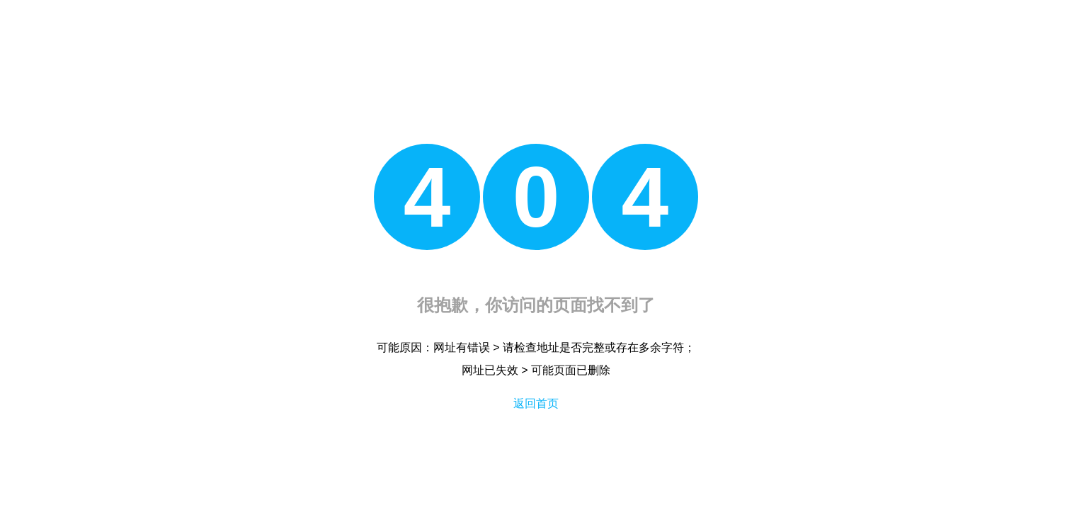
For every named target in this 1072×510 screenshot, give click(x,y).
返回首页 (536, 403)
